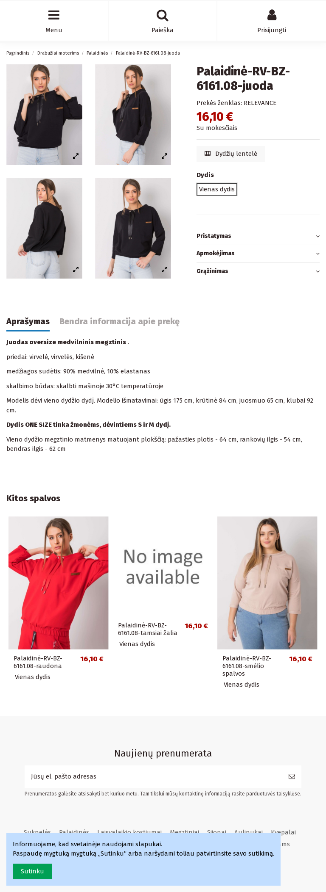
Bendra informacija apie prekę (119, 321)
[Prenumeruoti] (291, 776)
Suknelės (37, 832)
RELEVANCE (260, 103)
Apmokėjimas (258, 254)
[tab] (258, 237)
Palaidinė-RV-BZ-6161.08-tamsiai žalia (147, 629)
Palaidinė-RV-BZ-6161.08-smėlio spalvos (246, 666)
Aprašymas (28, 321)
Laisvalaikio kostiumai (129, 832)
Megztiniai (184, 832)
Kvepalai (283, 832)
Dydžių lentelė (231, 153)
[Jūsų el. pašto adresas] (153, 776)
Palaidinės (74, 832)
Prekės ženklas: (219, 103)
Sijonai (216, 832)
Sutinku (32, 871)
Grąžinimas (258, 271)
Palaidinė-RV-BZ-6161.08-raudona (38, 662)
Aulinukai (248, 832)
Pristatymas (258, 236)
